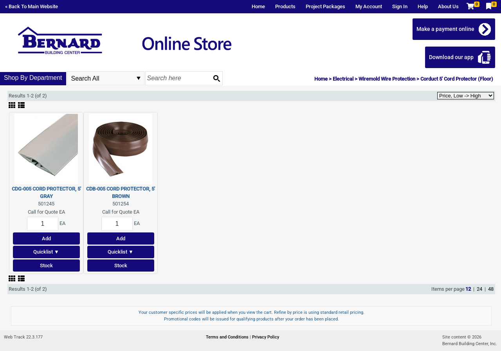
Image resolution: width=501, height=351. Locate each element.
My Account (368, 6)
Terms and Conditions (228, 337)
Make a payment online (445, 29)
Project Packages (325, 6)
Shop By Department (33, 77)
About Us (448, 6)
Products (285, 6)
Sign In (399, 6)
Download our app (451, 57)
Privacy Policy (265, 337)
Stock (46, 265)
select (138, 78)
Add (46, 238)
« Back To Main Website (31, 6)
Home (258, 6)
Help (423, 6)
